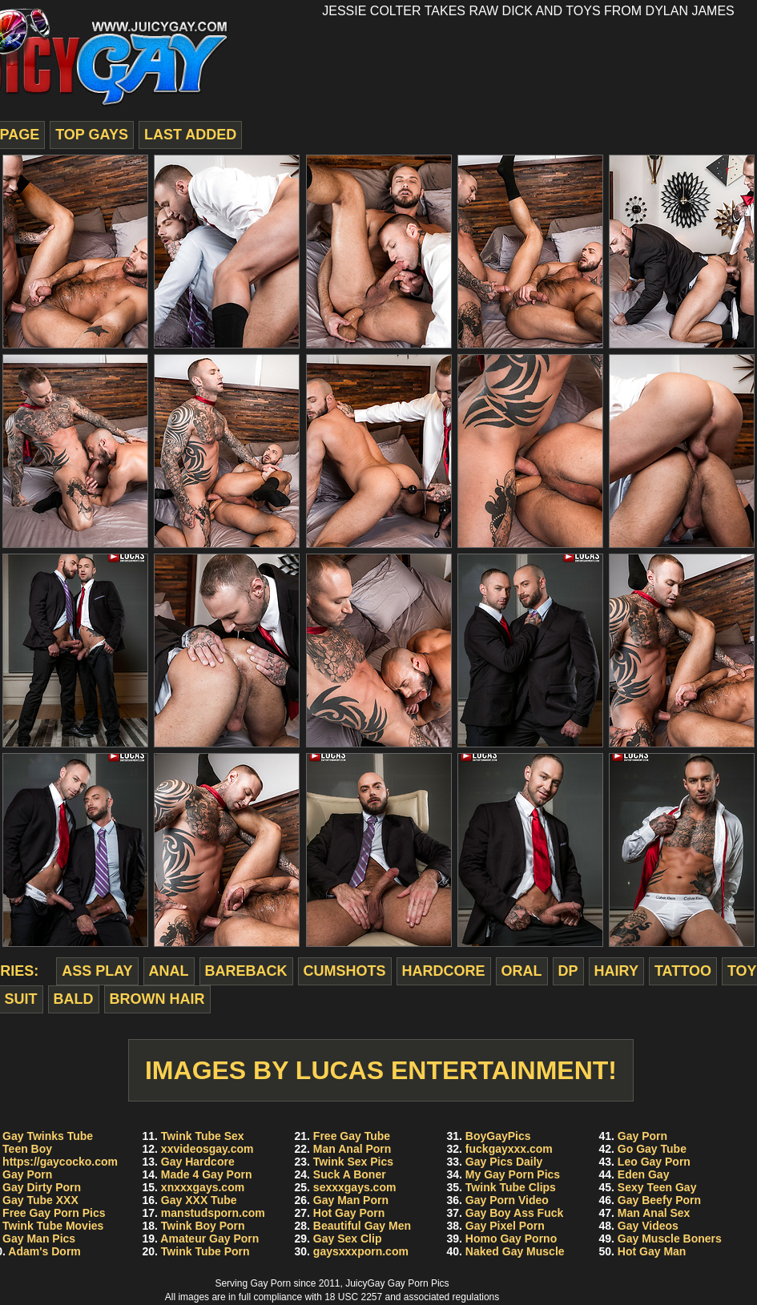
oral (521, 971)
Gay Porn (27, 1174)
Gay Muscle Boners (670, 1238)
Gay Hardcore (198, 1161)
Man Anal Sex (654, 1212)
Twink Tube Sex (202, 1136)
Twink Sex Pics (353, 1161)
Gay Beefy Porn (659, 1200)
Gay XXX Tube (199, 1200)
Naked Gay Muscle (515, 1251)
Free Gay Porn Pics (53, 1212)
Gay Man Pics (38, 1238)
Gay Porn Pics (418, 1283)
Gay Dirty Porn (41, 1187)
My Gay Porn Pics (512, 1174)
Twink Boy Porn (203, 1225)
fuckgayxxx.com (509, 1148)
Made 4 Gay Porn (206, 1174)
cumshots (345, 971)
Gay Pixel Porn (505, 1225)
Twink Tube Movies (52, 1225)
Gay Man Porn (351, 1200)
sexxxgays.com (355, 1187)
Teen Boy (27, 1148)
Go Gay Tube (652, 1148)
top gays (91, 135)
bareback (246, 971)
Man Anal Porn (352, 1148)
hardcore (443, 971)
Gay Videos (648, 1225)
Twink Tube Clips (510, 1187)
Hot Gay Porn (349, 1212)
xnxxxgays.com (202, 1187)
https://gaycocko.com (60, 1161)
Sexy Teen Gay (657, 1187)
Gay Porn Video (507, 1200)
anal (169, 971)
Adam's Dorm (44, 1251)
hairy (616, 971)
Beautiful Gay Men (362, 1225)
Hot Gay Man (652, 1251)
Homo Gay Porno (511, 1238)
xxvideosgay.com (207, 1148)
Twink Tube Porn (205, 1251)
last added (190, 135)
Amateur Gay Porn (209, 1238)
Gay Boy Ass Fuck (514, 1212)
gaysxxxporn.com (361, 1251)
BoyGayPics (498, 1136)
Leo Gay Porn (654, 1161)
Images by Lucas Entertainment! (381, 1070)
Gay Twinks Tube (47, 1136)
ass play (97, 971)
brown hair (157, 999)
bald (74, 999)
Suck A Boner (349, 1174)
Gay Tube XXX (40, 1200)
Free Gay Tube (351, 1136)
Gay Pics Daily (504, 1161)
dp (568, 971)
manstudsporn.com (213, 1212)
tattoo (682, 971)
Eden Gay (644, 1174)
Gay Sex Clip (347, 1238)
